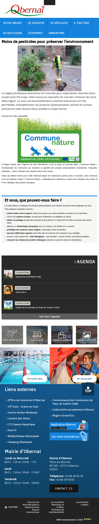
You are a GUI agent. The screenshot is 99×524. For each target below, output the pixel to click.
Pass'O (11, 430)
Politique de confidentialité (56, 510)
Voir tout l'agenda (49, 316)
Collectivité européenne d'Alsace (73, 409)
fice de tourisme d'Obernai (28, 400)
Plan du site (33, 502)
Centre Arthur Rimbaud (22, 412)
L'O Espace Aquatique (21, 424)
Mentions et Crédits (58, 505)
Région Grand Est (63, 415)
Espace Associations (32, 510)
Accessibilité (57, 502)
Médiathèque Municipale (23, 436)
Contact (63, 488)
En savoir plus (35, 378)
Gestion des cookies (82, 503)
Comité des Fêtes (18, 418)
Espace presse (32, 507)
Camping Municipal (19, 442)
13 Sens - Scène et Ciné (22, 406)
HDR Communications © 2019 (75, 520)
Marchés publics (31, 504)
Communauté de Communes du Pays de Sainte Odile (72, 401)
